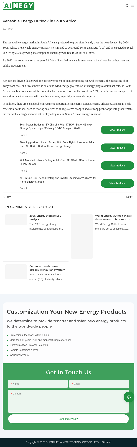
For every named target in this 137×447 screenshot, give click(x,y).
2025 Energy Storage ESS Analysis (45, 217)
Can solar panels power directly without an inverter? (47, 268)
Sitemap (106, 442)
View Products (117, 130)
